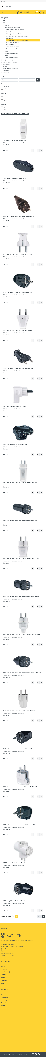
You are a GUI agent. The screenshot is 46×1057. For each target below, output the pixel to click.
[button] (2, 12)
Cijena (3, 76)
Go (38, 80)
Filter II (3, 93)
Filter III (3, 105)
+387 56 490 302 (6, 951)
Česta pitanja (4, 1002)
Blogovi (3, 983)
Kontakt (3, 1005)
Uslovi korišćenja (5, 972)
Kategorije (4, 17)
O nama (3, 1)
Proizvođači (5, 84)
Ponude (3, 977)
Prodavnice (4, 969)
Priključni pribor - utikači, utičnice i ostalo (13, 142)
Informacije (4, 1000)
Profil (2, 994)
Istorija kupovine (5, 997)
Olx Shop (4, 949)
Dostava (3, 974)
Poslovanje (4, 980)
